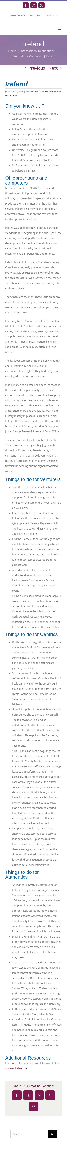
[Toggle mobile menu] (60, 28)
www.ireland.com (18, 1068)
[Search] (52, 1134)
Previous (37, 68)
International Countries (37, 91)
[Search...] (29, 1134)
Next (53, 68)
